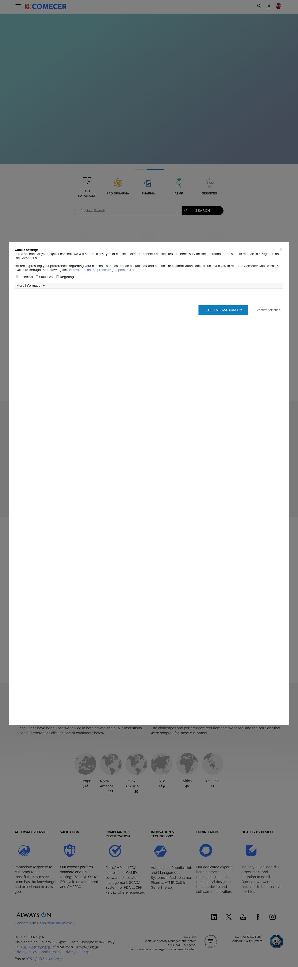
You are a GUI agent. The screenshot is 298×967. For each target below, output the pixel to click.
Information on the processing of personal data (103, 270)
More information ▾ (31, 285)
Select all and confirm (223, 310)
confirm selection (268, 310)
